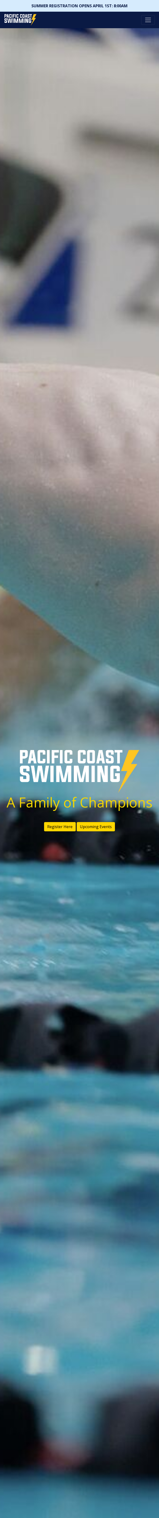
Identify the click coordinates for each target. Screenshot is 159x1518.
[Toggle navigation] (148, 20)
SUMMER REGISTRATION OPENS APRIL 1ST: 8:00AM (79, 6)
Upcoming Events (96, 826)
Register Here (60, 826)
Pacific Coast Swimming (6, 15)
